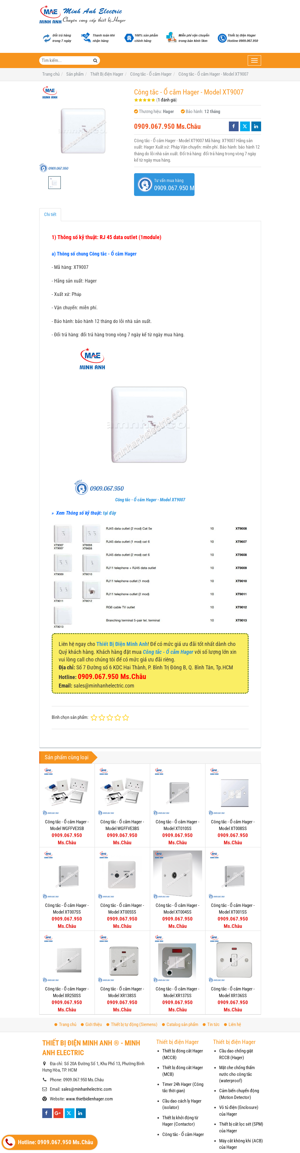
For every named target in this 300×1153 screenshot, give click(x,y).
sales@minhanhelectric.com (86, 1089)
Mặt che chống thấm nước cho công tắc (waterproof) (237, 1074)
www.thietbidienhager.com (89, 1099)
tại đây (109, 513)
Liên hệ (232, 1024)
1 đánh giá (167, 100)
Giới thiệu (91, 1024)
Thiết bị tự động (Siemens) (131, 1024)
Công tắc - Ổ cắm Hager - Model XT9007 (150, 500)
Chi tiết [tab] (50, 214)
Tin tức (211, 1024)
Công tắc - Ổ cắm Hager (183, 1134)
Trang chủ (65, 1024)
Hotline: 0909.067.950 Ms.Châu (48, 1142)
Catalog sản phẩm (180, 1024)
